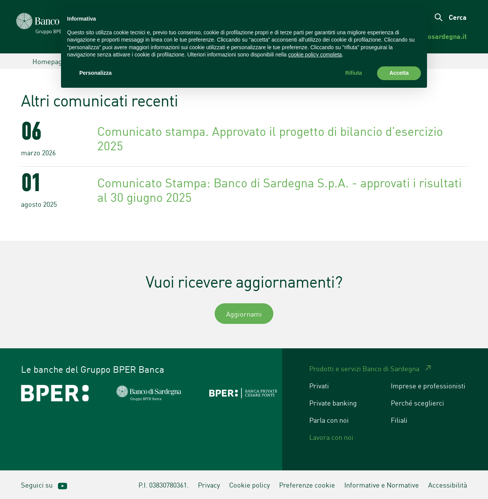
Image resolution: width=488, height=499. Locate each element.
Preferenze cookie (307, 484)
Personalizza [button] (95, 73)
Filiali (399, 419)
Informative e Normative (381, 484)
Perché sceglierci (417, 402)
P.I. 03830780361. (163, 484)
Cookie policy (249, 484)
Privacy (209, 484)
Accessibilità (447, 484)
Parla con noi (329, 419)
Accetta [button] (399, 73)
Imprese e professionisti (428, 385)
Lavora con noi (331, 436)
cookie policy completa (315, 55)
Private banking (333, 402)
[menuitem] (440, 36)
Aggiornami (244, 314)
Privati (319, 385)
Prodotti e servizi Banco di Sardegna (364, 368)
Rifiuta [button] (353, 73)
